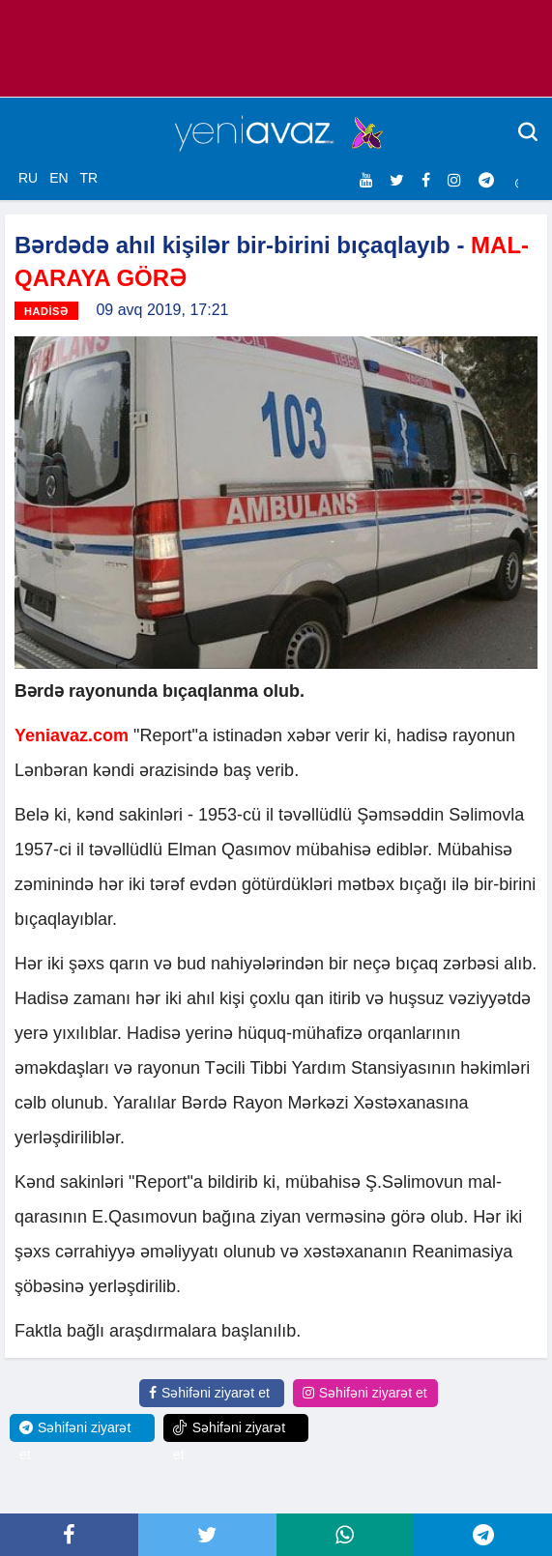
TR (88, 178)
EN (58, 178)
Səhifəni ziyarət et (209, 1392)
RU (28, 178)
